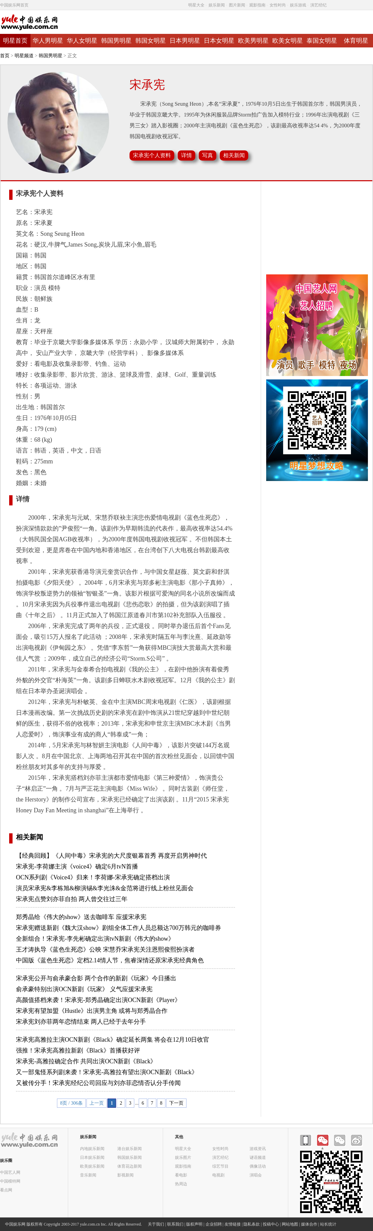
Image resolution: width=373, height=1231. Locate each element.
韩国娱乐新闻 (129, 1157)
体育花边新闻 (129, 1166)
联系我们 (175, 1224)
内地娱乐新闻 (92, 1148)
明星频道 (24, 55)
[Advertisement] (317, 228)
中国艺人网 (10, 1172)
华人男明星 (48, 40)
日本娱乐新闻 (92, 1157)
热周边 (181, 1184)
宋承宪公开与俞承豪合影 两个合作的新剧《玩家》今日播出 (96, 978)
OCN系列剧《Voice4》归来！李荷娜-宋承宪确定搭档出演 (93, 877)
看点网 (6, 1190)
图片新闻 (237, 5)
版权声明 (194, 1224)
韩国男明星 (116, 40)
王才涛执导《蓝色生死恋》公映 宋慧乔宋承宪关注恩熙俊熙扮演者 (105, 949)
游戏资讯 (258, 1148)
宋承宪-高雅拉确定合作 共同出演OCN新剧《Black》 (86, 1061)
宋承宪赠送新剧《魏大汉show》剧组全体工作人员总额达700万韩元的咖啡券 (118, 927)
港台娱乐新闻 (129, 1148)
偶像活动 (258, 1166)
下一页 (176, 1103)
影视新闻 (125, 1175)
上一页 (97, 1103)
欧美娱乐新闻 (92, 1166)
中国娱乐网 (15, 1224)
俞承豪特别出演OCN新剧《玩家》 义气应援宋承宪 (84, 989)
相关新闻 (29, 837)
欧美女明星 (287, 40)
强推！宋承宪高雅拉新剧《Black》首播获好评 (78, 1050)
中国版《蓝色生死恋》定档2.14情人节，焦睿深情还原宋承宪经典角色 (110, 960)
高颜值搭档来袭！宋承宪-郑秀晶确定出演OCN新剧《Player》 (98, 1000)
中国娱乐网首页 (14, 5)
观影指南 (257, 5)
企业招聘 (213, 1224)
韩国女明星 (150, 40)
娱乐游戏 (298, 5)
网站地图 (290, 1224)
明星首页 (15, 40)
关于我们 (156, 1224)
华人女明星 (82, 40)
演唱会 (256, 1175)
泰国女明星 (322, 40)
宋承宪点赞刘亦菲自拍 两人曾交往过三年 (71, 899)
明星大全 (196, 5)
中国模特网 (10, 1181)
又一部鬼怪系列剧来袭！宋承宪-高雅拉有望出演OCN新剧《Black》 (107, 1072)
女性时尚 (278, 5)
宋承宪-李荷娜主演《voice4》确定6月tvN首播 (77, 866)
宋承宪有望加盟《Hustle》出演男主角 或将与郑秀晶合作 (92, 1010)
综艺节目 (220, 1166)
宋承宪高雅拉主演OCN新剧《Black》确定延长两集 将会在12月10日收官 (113, 1039)
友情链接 (232, 1224)
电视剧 (218, 1175)
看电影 (181, 1175)
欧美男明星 (253, 40)
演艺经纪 (318, 5)
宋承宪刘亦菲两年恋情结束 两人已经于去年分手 (81, 1021)
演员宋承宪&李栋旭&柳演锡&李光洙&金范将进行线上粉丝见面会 (105, 888)
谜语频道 (258, 1157)
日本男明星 (185, 40)
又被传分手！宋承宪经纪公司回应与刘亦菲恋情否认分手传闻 (98, 1083)
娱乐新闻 (217, 5)
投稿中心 (271, 1224)
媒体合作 (309, 1224)
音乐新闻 (88, 1175)
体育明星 (356, 40)
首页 (4, 55)
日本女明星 (219, 40)
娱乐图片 (183, 1157)
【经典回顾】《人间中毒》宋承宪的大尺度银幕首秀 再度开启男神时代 (111, 855)
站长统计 (328, 1224)
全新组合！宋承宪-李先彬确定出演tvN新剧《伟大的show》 (95, 938)
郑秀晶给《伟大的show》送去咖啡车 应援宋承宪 (81, 917)
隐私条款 (251, 1224)
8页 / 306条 (71, 1103)
